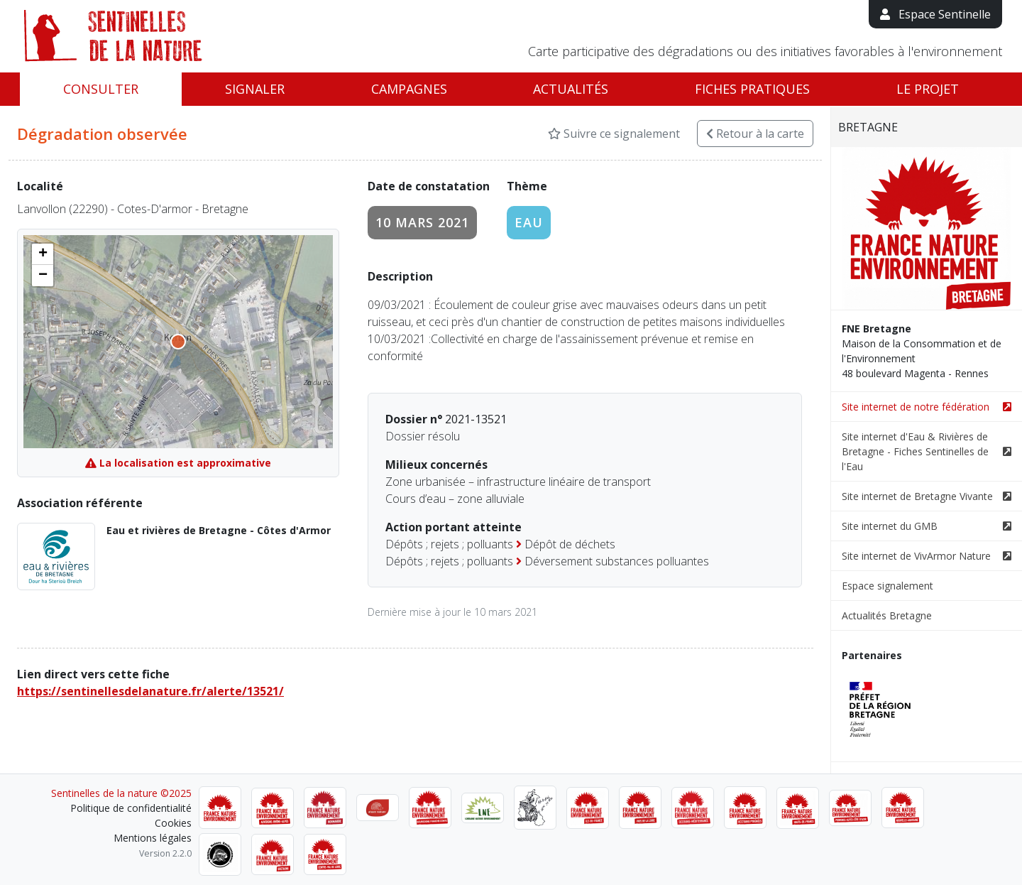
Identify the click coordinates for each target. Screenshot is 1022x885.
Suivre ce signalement (614, 133)
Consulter (100, 88)
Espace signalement (887, 585)
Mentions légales (153, 838)
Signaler (255, 88)
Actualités (570, 88)
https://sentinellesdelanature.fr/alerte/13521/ (150, 691)
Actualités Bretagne (887, 615)
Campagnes (409, 88)
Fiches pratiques (752, 88)
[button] (42, 254)
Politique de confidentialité (131, 808)
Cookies (173, 823)
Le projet (927, 88)
